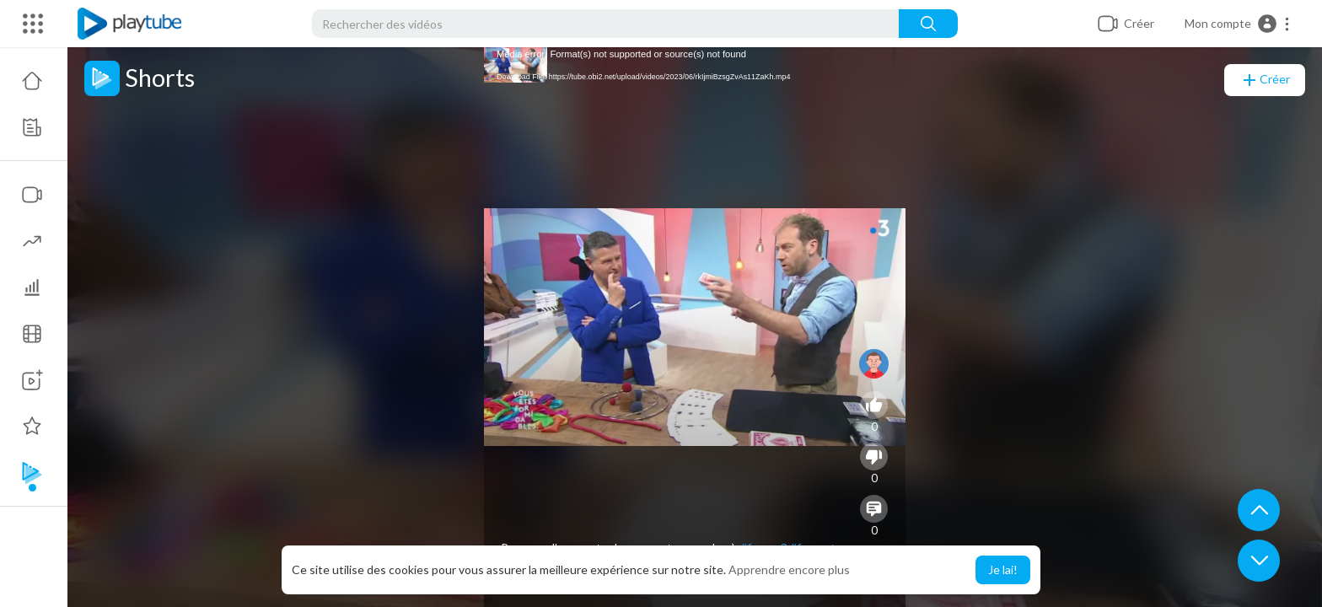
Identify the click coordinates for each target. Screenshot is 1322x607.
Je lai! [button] (1003, 569)
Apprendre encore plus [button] (789, 569)
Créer (1264, 80)
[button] (1237, 23)
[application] (695, 327)
